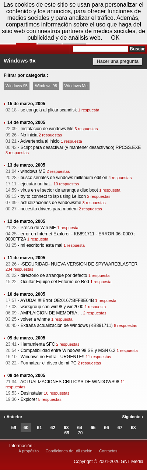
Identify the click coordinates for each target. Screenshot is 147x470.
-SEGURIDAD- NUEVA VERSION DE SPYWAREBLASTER (79, 264)
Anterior (13, 416)
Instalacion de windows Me (47, 128)
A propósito (28, 451)
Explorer (29, 399)
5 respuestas (50, 399)
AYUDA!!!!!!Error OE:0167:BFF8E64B (57, 300)
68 (133, 427)
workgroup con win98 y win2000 (52, 306)
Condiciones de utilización (68, 451)
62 (52, 427)
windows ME (33, 171)
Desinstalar (32, 393)
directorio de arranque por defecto (54, 275)
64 (79, 427)
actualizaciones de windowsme (51, 202)
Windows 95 (17, 85)
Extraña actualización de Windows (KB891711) (67, 325)
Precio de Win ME (38, 227)
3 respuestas (86, 129)
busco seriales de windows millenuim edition (64, 177)
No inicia (29, 135)
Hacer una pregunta (118, 61)
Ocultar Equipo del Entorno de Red (55, 281)
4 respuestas (120, 177)
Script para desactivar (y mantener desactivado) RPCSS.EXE (81, 147)
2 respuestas (50, 135)
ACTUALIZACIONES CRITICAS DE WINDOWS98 (69, 381)
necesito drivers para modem (49, 208)
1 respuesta (88, 110)
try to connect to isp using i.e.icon (53, 196)
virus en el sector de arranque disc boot (59, 190)
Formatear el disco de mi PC (49, 363)
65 (93, 427)
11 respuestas (98, 357)
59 (13, 427)
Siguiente (132, 416)
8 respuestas (125, 325)
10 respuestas (66, 184)
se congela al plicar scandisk (49, 110)
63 (66, 427)
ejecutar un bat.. (36, 183)
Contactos (108, 451)
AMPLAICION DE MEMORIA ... (51, 313)
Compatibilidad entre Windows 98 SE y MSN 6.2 (68, 350)
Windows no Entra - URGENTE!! (52, 356)
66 (106, 427)
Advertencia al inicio (40, 141)
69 (66, 432)
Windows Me (76, 85)
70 (80, 432)
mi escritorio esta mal (41, 245)
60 (26, 427)
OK (115, 38)
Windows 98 (46, 85)
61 (39, 427)
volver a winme (35, 319)
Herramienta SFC (38, 344)
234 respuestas (19, 269)
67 (120, 427)
